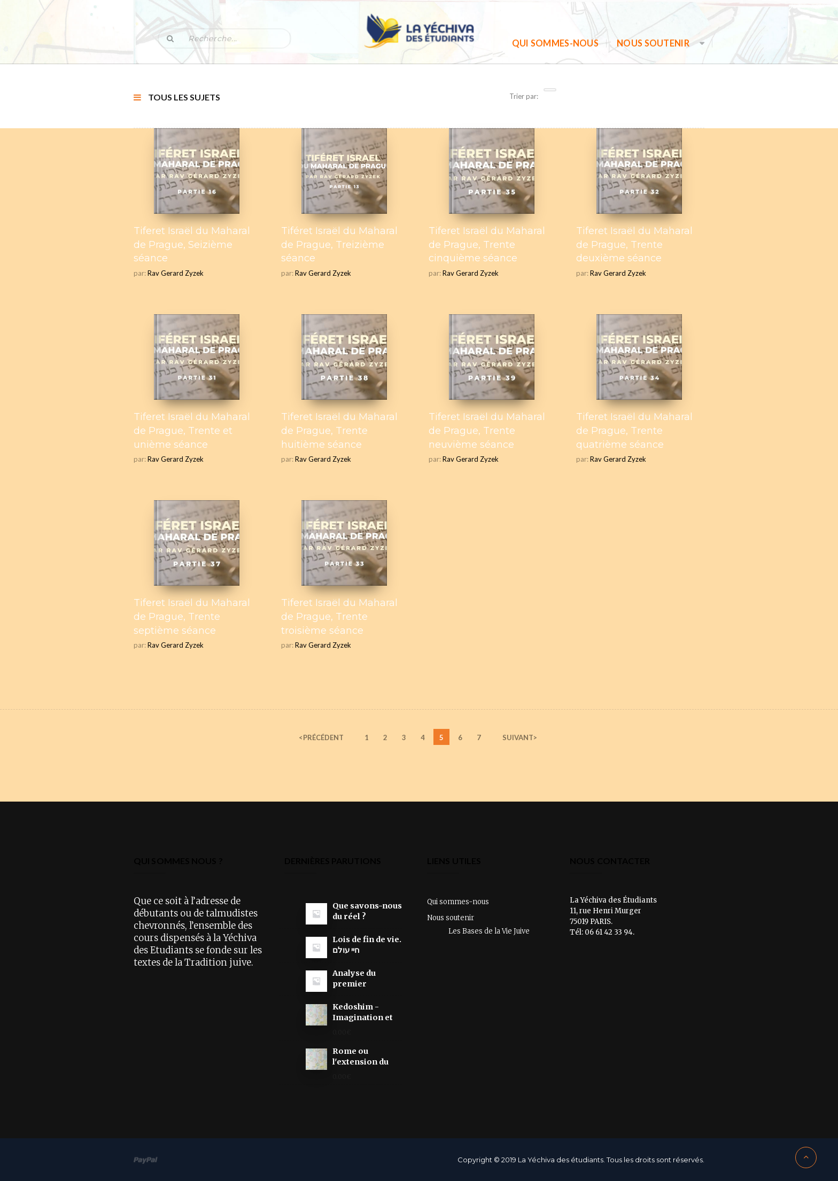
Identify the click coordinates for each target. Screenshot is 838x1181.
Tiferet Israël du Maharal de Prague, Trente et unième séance (192, 430)
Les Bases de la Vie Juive (489, 931)
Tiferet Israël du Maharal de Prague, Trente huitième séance (339, 430)
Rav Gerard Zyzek (176, 273)
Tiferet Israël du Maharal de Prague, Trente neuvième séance (487, 430)
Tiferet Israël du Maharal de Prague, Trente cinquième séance (487, 244)
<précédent (321, 737)
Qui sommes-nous (555, 43)
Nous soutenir (653, 43)
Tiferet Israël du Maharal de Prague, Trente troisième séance (339, 616)
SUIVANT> (519, 737)
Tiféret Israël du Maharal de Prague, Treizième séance (339, 244)
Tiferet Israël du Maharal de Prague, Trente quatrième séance (634, 430)
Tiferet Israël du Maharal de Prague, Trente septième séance (192, 616)
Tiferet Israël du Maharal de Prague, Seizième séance (192, 244)
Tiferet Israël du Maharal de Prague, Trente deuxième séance (634, 244)
